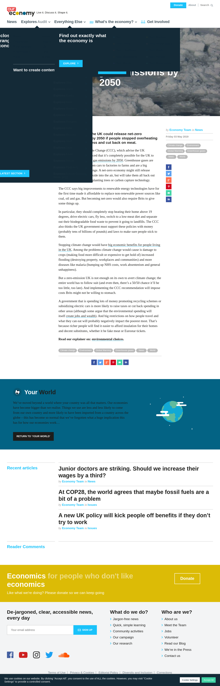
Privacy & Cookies (82, 672)
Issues (92, 504)
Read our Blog (175, 643)
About (192, 4)
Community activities (128, 631)
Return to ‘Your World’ (33, 436)
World (182, 156)
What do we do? (129, 612)
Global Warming (175, 151)
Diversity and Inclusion (137, 672)
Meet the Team (175, 625)
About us (171, 619)
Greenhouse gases (196, 151)
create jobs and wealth (80, 316)
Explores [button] (36, 22)
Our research (122, 643)
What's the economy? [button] (113, 22)
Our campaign (123, 637)
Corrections (164, 672)
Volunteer (171, 637)
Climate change (175, 145)
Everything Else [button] (70, 22)
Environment (193, 145)
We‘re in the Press (178, 649)
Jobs (168, 631)
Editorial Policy (108, 672)
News (12, 22)
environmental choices (107, 339)
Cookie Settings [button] (190, 680)
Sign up (85, 629)
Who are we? (177, 612)
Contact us (172, 656)
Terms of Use (57, 672)
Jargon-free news (126, 619)
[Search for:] (205, 5)
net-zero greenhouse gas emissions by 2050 (94, 160)
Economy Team (180, 130)
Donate (178, 4)
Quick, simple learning (129, 625)
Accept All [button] (209, 680)
